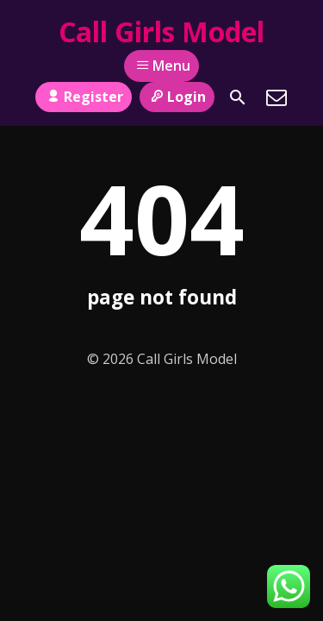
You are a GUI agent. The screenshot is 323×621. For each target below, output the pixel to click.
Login (177, 96)
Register (83, 96)
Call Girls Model (161, 31)
